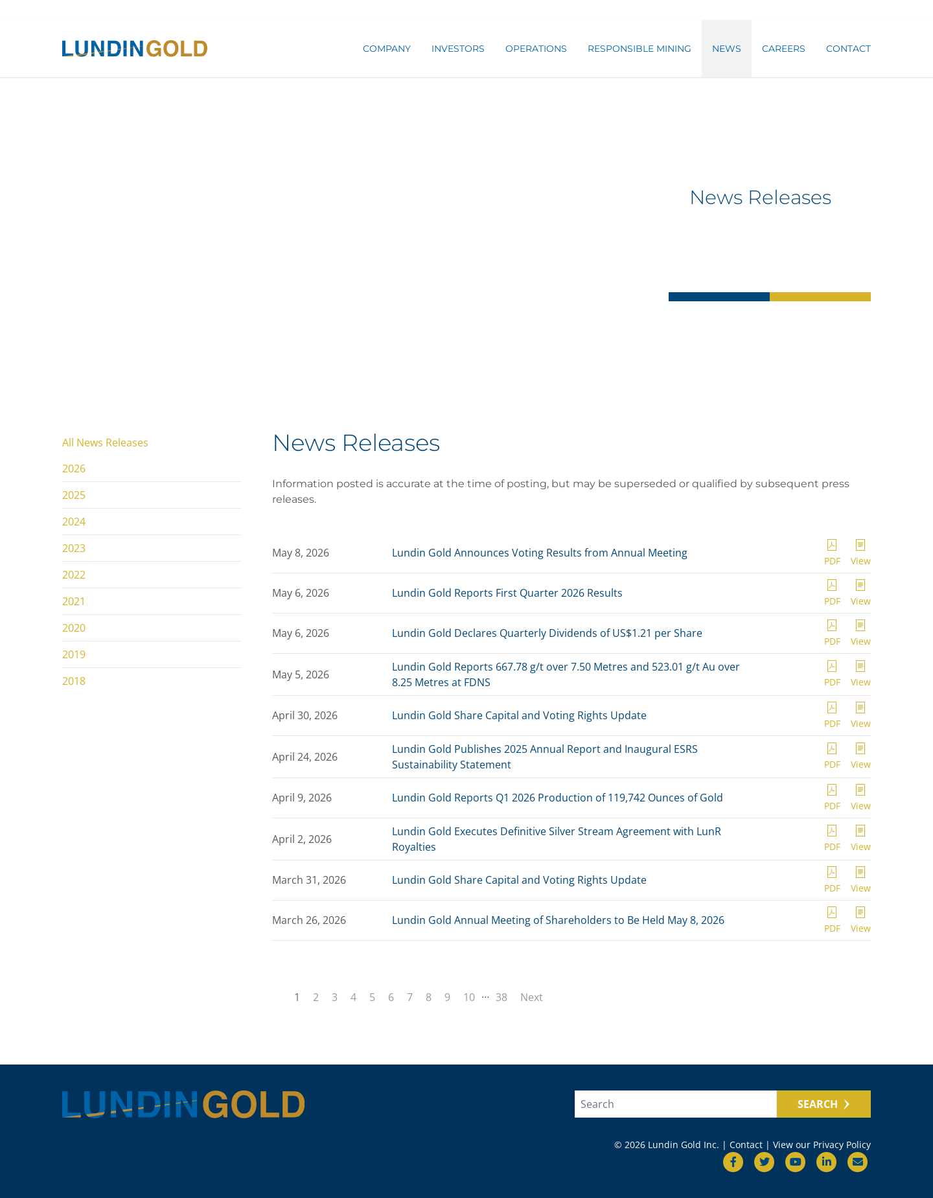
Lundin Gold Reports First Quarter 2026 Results (507, 593)
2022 (74, 575)
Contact (848, 50)
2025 (74, 495)
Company (387, 50)
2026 (74, 468)
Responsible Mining (639, 50)
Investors (458, 50)
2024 (74, 521)
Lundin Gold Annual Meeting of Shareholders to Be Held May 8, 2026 (558, 920)
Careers (783, 50)
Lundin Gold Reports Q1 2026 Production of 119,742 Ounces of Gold (557, 797)
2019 (74, 654)
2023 (74, 548)
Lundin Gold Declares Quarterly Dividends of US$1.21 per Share (547, 633)
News (726, 50)
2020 (74, 628)
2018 (74, 681)
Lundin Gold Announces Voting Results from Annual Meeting (539, 553)
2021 (74, 601)
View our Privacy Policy (822, 1144)
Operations (536, 50)
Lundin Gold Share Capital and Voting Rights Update (519, 715)
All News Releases (105, 442)
